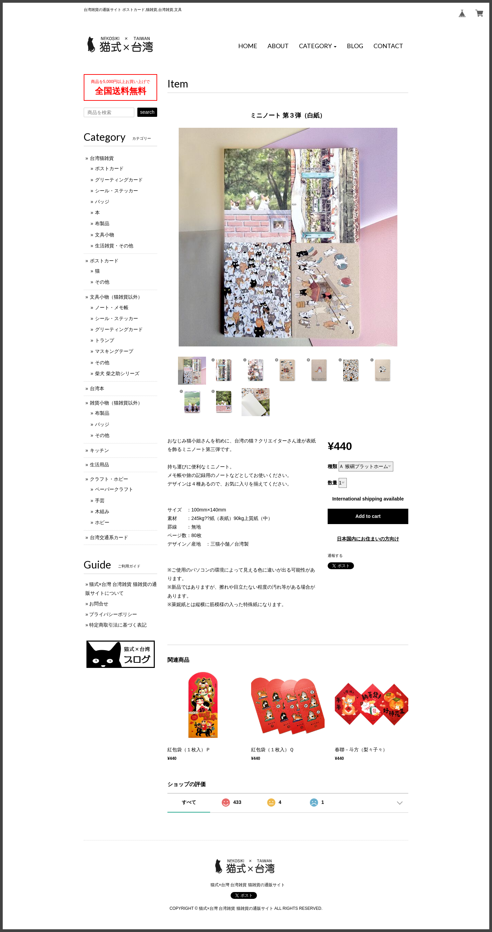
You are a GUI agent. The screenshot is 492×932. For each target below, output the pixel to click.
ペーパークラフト (114, 489)
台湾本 (97, 388)
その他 (102, 282)
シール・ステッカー (116, 190)
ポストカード (109, 168)
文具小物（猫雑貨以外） (116, 297)
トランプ (104, 340)
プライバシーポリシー (113, 614)
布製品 (102, 223)
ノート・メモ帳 (111, 307)
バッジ (102, 201)
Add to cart (368, 516)
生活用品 (99, 464)
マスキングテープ (114, 351)
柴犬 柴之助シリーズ (117, 373)
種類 (332, 466)
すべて (189, 802)
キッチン (99, 450)
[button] (318, 46)
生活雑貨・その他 (114, 245)
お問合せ (98, 603)
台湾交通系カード (109, 537)
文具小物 (104, 234)
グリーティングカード (119, 179)
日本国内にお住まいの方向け (368, 539)
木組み (102, 511)
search (147, 112)
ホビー (102, 522)
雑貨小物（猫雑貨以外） (116, 403)
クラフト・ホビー (109, 479)
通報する (335, 555)
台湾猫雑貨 (102, 158)
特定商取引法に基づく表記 (118, 625)
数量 (332, 482)
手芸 (100, 500)
